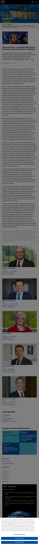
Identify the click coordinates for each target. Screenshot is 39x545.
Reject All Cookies (19, 540)
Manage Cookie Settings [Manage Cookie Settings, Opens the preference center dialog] (19, 536)
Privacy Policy (10, 525)
